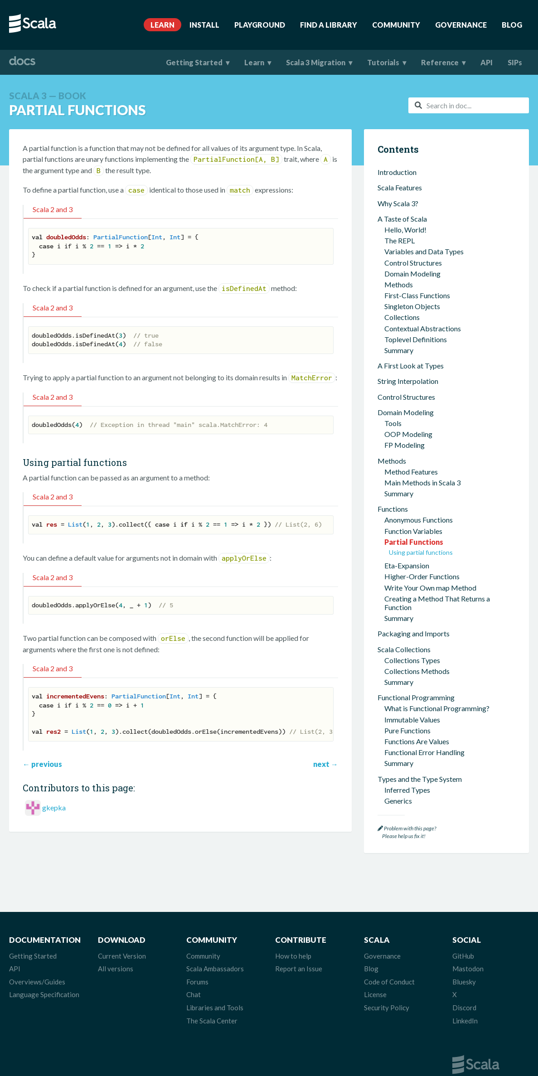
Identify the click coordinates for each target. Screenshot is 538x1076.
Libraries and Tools (214, 1007)
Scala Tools (395, 694)
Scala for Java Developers (417, 755)
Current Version (122, 956)
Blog (512, 24)
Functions (393, 180)
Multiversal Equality (415, 641)
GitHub (463, 956)
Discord (464, 1007)
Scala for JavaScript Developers (427, 771)
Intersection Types (413, 483)
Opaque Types (407, 527)
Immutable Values (412, 391)
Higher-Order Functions (422, 247)
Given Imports (406, 619)
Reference (440, 62)
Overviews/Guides (37, 982)
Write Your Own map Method (430, 259)
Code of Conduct (389, 982)
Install (204, 24)
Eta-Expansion (406, 237)
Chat (193, 994)
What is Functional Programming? (437, 379)
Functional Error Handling (424, 423)
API (486, 62)
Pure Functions (407, 401)
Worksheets (403, 724)
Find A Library (328, 24)
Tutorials (383, 62)
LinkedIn (465, 1021)
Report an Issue (298, 969)
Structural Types (410, 537)
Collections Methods (417, 342)
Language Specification (44, 994)
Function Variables (413, 202)
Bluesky (464, 982)
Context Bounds (409, 608)
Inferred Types (407, 461)
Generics (398, 472)
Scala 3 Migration (315, 62)
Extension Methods (414, 586)
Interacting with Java (410, 740)
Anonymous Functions (418, 191)
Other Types (403, 559)
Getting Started (194, 62)
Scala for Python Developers (421, 786)
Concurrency (397, 678)
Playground (259, 24)
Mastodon (468, 969)
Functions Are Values (416, 412)
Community (396, 24)
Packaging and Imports (414, 305)
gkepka (54, 807)
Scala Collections (404, 320)
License (375, 994)
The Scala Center (211, 1021)
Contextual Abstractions (416, 575)
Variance (398, 516)
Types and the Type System (420, 450)
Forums (197, 982)
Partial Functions (413, 213)
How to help (293, 956)
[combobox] (468, 105)
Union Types (403, 494)
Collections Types (412, 331)
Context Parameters (415, 597)
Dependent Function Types (426, 548)
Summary (398, 164)
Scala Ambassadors (215, 969)
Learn (162, 24)
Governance (461, 24)
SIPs (515, 62)
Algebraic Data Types (418, 505)
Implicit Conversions (416, 652)
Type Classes (404, 630)
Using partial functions (421, 224)
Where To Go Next (407, 802)
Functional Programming (416, 368)
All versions (115, 969)
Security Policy (386, 1007)
